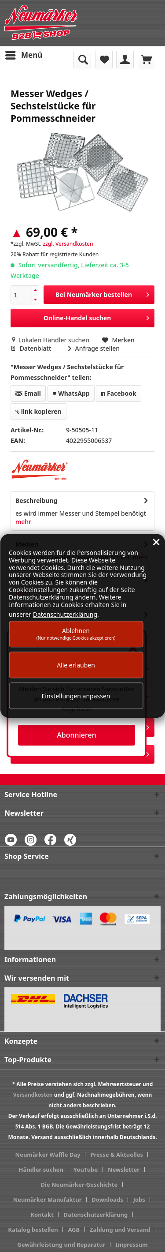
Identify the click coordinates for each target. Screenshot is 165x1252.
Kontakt (41, 1214)
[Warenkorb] (146, 59)
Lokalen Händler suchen (51, 340)
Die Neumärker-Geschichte (78, 1184)
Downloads (107, 1199)
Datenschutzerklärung (96, 1214)
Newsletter (123, 1169)
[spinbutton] (21, 295)
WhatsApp (71, 393)
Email (28, 393)
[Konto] (125, 59)
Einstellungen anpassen (76, 696)
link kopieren (38, 411)
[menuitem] (23, 55)
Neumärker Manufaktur (47, 1199)
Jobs (139, 1199)
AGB (74, 1229)
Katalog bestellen (33, 1229)
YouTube (85, 1169)
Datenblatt (32, 348)
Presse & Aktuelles (116, 1154)
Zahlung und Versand (120, 1229)
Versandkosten (33, 1094)
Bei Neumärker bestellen (102, 293)
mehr (23, 521)
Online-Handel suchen (96, 316)
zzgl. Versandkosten (68, 243)
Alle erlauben (76, 665)
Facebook (118, 393)
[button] (35, 290)
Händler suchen (40, 1169)
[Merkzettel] (104, 59)
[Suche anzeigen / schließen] (82, 59)
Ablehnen (76, 633)
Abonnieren (76, 735)
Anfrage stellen (94, 348)
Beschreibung (36, 500)
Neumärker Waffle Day (48, 1154)
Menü (23, 54)
